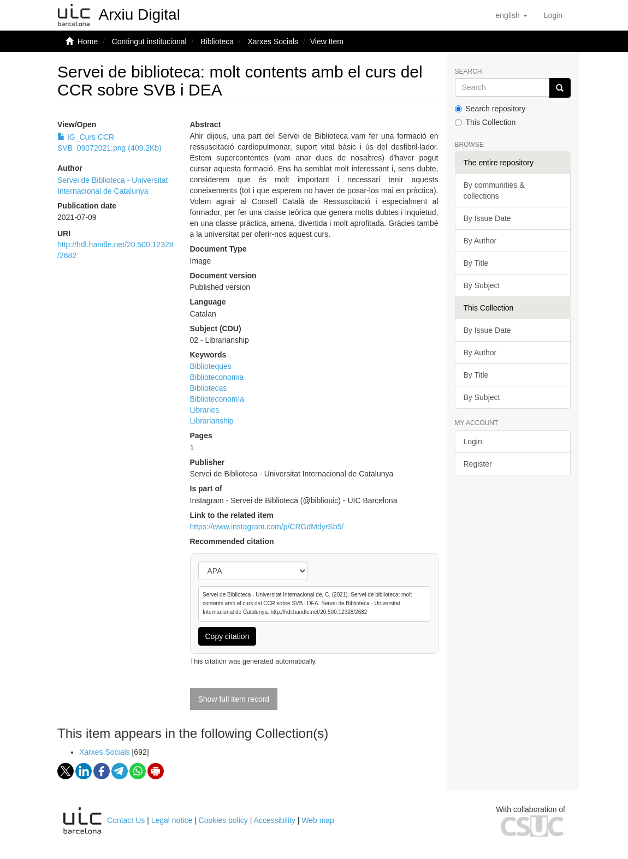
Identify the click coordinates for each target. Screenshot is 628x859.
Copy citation (227, 636)
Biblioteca (217, 41)
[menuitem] (553, 15)
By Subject (482, 285)
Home (88, 41)
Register (478, 464)
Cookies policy (223, 820)
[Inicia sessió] (553, 15)
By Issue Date (487, 218)
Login (473, 441)
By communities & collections (494, 190)
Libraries (205, 409)
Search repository (490, 108)
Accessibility (274, 820)
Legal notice (172, 820)
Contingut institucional (149, 41)
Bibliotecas (208, 388)
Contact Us (126, 820)
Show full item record (234, 699)
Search (468, 71)
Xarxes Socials (273, 41)
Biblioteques (211, 366)
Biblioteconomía (217, 399)
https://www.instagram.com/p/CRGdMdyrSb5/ (267, 526)
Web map (317, 820)
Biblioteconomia (217, 377)
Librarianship (212, 420)
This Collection (485, 122)
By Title (476, 263)
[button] (511, 15)
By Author (480, 240)
